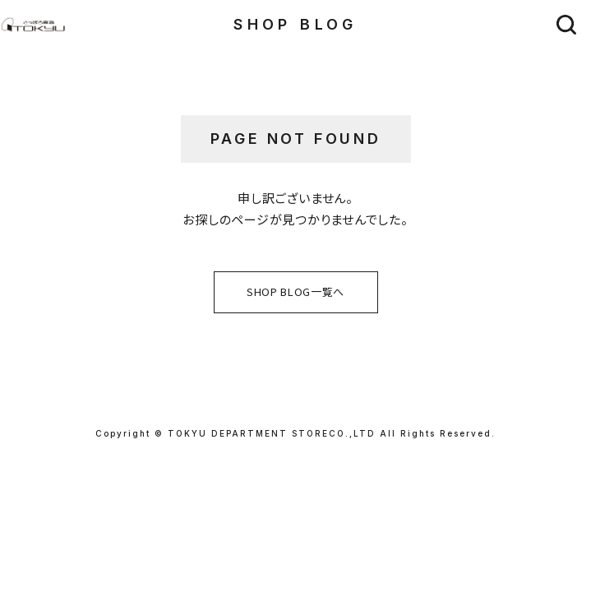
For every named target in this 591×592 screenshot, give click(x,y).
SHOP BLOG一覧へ (295, 291)
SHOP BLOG (295, 24)
